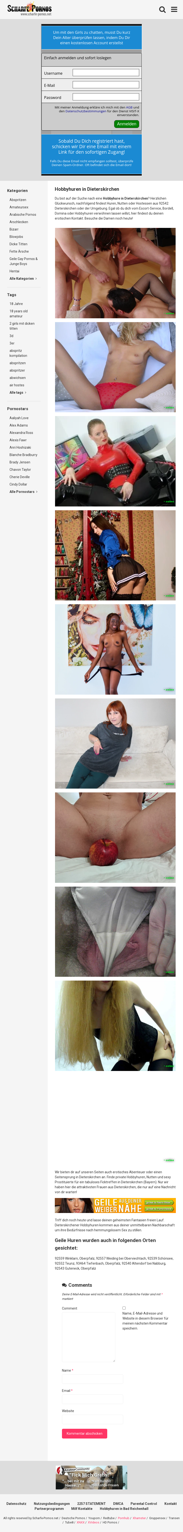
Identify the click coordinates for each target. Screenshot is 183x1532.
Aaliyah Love (19, 418)
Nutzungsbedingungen (52, 1504)
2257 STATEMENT (91, 1504)
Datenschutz (16, 1504)
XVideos (93, 1522)
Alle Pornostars (23, 492)
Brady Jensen (20, 462)
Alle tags (18, 392)
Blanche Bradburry (23, 455)
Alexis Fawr (18, 440)
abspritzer (17, 370)
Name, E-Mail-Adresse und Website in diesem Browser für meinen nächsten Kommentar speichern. (145, 1320)
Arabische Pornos (23, 214)
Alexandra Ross (21, 433)
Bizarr (14, 229)
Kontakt (170, 1504)
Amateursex (19, 207)
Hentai (14, 271)
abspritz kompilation (18, 353)
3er (12, 343)
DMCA (118, 1504)
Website (68, 1411)
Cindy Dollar (18, 484)
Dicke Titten (18, 244)
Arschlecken (19, 222)
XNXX (81, 1522)
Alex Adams (19, 425)
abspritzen (18, 363)
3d (11, 336)
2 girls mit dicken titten (22, 326)
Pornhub (123, 1518)
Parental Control (144, 1504)
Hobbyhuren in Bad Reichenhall (124, 1509)
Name (67, 1370)
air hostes (17, 385)
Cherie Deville (20, 477)
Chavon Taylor (20, 469)
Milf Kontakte (81, 1509)
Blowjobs (16, 237)
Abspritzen (18, 200)
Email (67, 1391)
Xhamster (139, 1518)
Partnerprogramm (49, 1509)
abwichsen (18, 378)
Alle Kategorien (23, 278)
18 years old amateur (19, 313)
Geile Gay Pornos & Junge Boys (24, 261)
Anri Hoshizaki (20, 447)
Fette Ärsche (19, 251)
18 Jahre (16, 304)
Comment (69, 1308)
